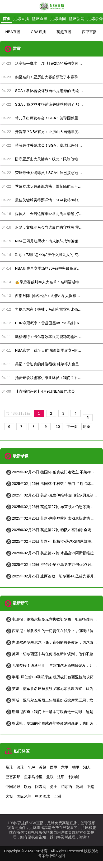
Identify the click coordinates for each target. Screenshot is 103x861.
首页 (7, 18)
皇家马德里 (33, 777)
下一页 (72, 426)
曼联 (50, 777)
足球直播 (21, 18)
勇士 (53, 787)
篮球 (20, 767)
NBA (31, 767)
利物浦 (73, 777)
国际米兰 (24, 796)
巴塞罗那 (13, 777)
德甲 (75, 767)
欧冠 (27, 787)
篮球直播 (40, 18)
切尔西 (66, 787)
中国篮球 (42, 796)
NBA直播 (12, 32)
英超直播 (64, 32)
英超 (42, 767)
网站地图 (57, 856)
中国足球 (13, 787)
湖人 (87, 767)
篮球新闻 (77, 18)
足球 (9, 767)
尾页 (86, 426)
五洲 (57, 796)
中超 (90, 787)
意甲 (64, 767)
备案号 (43, 856)
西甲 (53, 767)
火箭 (9, 796)
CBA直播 (38, 32)
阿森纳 (40, 787)
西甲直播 (89, 32)
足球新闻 (58, 18)
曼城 (79, 787)
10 (58, 426)
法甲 (61, 777)
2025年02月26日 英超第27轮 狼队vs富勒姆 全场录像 (52, 530)
